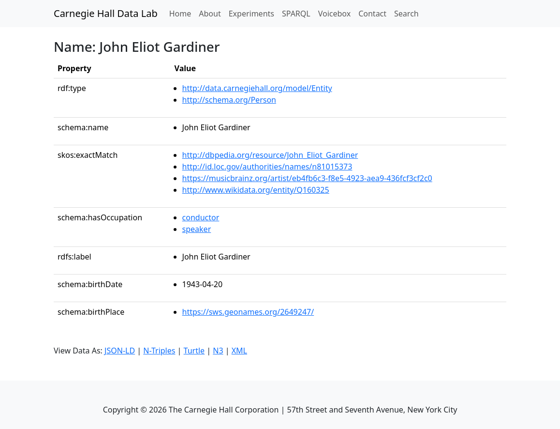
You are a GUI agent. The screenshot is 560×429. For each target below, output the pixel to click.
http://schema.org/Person (229, 99)
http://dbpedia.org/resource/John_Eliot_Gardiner (270, 155)
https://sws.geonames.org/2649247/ (248, 311)
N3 (218, 350)
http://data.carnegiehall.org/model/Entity (257, 88)
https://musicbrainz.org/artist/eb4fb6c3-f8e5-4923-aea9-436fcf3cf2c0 (307, 178)
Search (406, 13)
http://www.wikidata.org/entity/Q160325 (255, 189)
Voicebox (334, 13)
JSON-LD (119, 350)
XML (239, 350)
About (210, 13)
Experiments (251, 13)
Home (182, 13)
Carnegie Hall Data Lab (106, 13)
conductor (201, 217)
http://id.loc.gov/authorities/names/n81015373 (267, 166)
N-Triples (159, 350)
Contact (372, 13)
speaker (196, 229)
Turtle (194, 350)
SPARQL (296, 13)
